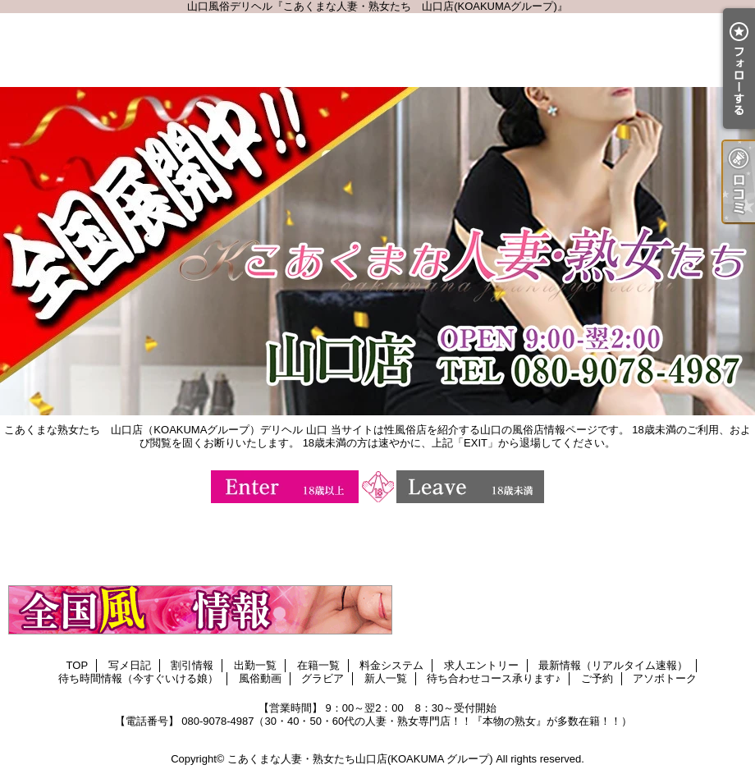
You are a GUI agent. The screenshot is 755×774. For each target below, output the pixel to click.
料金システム (391, 665)
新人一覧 (385, 678)
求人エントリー (481, 665)
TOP (77, 665)
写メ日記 (129, 665)
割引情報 (192, 665)
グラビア (322, 678)
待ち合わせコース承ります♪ (494, 678)
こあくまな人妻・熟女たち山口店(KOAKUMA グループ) (360, 759)
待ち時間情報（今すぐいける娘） (138, 678)
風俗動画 (260, 678)
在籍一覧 (318, 665)
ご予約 (597, 678)
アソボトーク (665, 678)
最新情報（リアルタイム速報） (613, 665)
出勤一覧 (255, 665)
